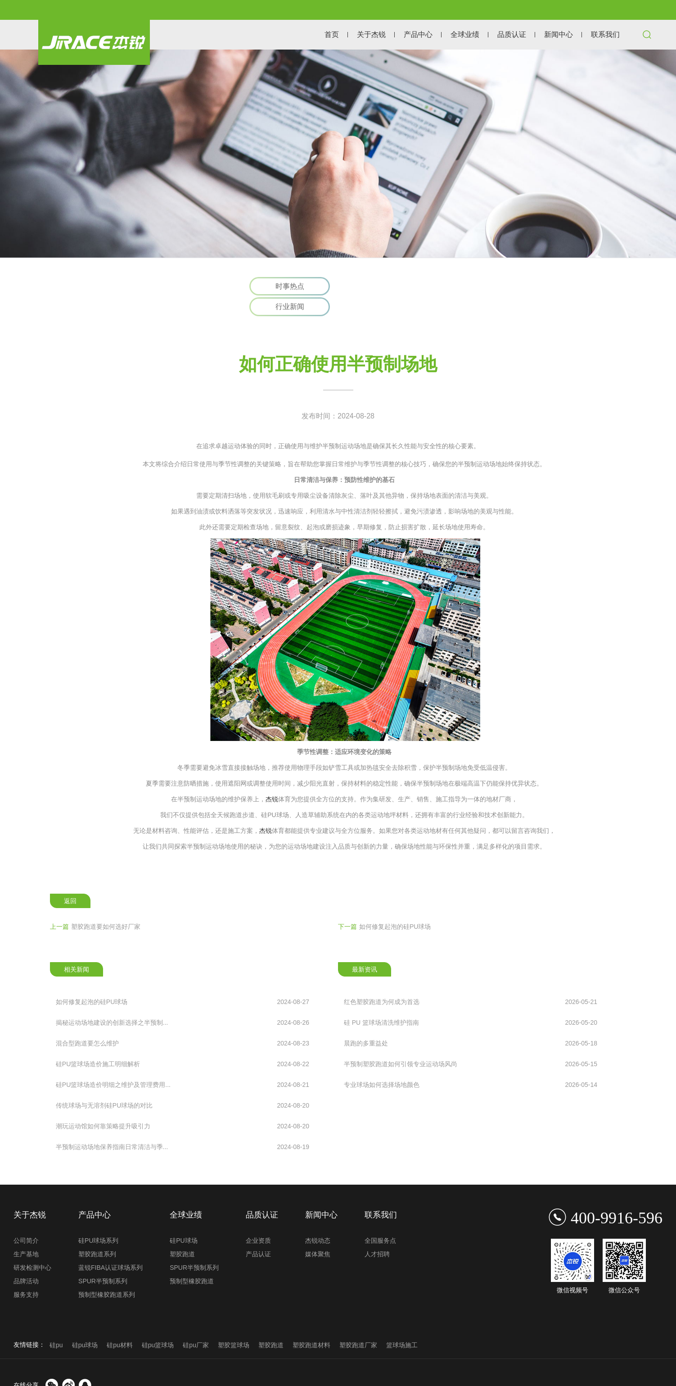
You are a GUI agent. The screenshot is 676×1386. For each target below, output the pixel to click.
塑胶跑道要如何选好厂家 (95, 905)
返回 (70, 880)
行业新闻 (386, 286)
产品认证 (258, 1233)
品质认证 (511, 34)
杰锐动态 (317, 1219)
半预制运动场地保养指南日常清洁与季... (182, 1126)
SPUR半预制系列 (102, 1260)
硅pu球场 (85, 1324)
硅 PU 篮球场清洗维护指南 (470, 1002)
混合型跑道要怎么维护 (182, 1023)
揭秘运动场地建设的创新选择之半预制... (182, 1002)
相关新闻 (76, 948)
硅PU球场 (183, 1219)
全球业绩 (465, 34)
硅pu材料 (120, 1324)
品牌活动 (26, 1260)
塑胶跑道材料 (311, 1324)
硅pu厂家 (196, 1324)
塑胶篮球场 (233, 1324)
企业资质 (258, 1219)
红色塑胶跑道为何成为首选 (470, 981)
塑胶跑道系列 (97, 1233)
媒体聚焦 (317, 1233)
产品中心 (418, 34)
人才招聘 (377, 1233)
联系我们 (605, 34)
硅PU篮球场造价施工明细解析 (182, 1043)
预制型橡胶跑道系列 (106, 1273)
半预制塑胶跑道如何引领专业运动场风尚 (470, 1043)
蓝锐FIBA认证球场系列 (110, 1246)
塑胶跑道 (182, 1233)
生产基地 (26, 1233)
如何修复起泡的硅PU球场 (384, 905)
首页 (331, 34)
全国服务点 (380, 1219)
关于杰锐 (371, 34)
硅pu (56, 1324)
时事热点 (289, 286)
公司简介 (26, 1219)
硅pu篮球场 (158, 1324)
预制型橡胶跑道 (192, 1260)
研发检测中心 (32, 1246)
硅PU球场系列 (98, 1219)
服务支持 (26, 1273)
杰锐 (272, 778)
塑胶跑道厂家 (358, 1324)
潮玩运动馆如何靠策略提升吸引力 (182, 1106)
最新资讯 (364, 948)
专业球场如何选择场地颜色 (470, 1064)
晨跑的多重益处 (470, 1023)
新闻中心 (558, 34)
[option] (338, 154)
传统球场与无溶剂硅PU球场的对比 (182, 1085)
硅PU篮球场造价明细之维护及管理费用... (182, 1064)
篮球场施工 (402, 1324)
